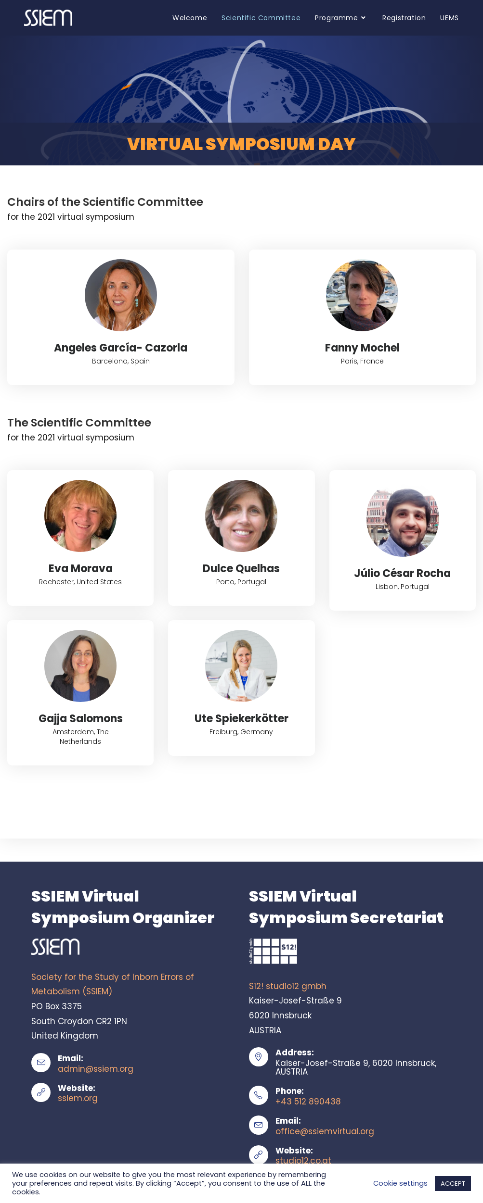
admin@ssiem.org (95, 1069)
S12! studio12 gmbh (287, 986)
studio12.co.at (303, 1160)
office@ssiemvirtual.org (324, 1131)
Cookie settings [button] (400, 1183)
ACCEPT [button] (453, 1183)
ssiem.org (78, 1098)
